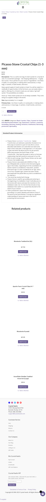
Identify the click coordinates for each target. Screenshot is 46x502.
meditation (32, 124)
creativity (39, 122)
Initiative (24, 124)
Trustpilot (3, 499)
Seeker (21, 141)
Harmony (12, 124)
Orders (10, 462)
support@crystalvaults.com (16, 414)
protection (5, 126)
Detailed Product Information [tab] (12, 133)
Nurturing (39, 124)
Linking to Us (11, 448)
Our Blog (10, 443)
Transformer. (27, 141)
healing (18, 124)
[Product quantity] (4, 111)
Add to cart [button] (23, 251)
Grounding (5, 124)
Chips (28, 120)
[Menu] (23, 7)
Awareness (25, 122)
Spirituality (13, 126)
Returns (10, 428)
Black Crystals (24, 12)
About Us (10, 440)
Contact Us (11, 431)
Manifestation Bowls (11, 122)
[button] (7, 115)
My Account (11, 459)
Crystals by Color (14, 12)
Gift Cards (11, 450)
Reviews (10, 445)
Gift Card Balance (13, 467)
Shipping (10, 426)
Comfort (33, 122)
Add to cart (11, 111)
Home (3, 12)
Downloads (11, 464)
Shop (7, 12)
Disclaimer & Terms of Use (18, 489)
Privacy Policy (32, 489)
